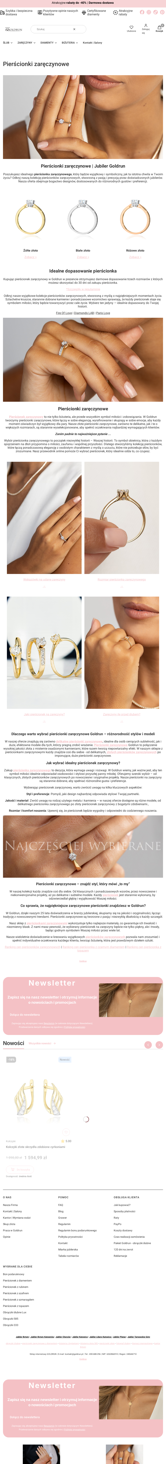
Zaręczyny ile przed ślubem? (121, 714)
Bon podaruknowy (13, 1274)
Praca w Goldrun (12, 1230)
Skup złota (9, 1224)
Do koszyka (20, 1170)
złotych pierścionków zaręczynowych (132, 752)
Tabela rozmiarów (68, 1255)
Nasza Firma (10, 1204)
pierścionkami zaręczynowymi (47, 923)
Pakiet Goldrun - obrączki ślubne (132, 1243)
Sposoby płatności (124, 1211)
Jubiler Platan (119, 1337)
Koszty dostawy (123, 1230)
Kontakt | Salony (12, 1211)
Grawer (62, 1217)
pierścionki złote (107, 1343)
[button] (82, 29)
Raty (116, 1217)
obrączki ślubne (13, 1343)
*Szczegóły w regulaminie (83, 289)
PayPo (117, 1224)
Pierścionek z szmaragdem (18, 1299)
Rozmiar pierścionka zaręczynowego (122, 579)
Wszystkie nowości (42, 1043)
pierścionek (110, 895)
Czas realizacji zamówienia (129, 1236)
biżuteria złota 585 (89, 1343)
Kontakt (63, 1243)
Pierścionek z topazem (16, 1305)
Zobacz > (30, 257)
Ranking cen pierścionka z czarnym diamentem (94, 947)
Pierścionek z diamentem (17, 1280)
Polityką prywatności (74, 1027)
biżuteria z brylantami (69, 1343)
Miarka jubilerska (68, 1249)
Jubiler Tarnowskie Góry (139, 1337)
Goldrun (83, 961)
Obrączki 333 (10, 1325)
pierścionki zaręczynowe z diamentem (39, 1343)
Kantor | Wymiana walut (17, 1217)
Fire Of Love (64, 313)
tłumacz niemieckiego (142, 1343)
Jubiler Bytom (22, 1337)
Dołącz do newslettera (25, 1014)
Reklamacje (120, 1255)
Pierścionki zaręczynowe (111, 745)
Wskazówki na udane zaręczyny (44, 579)
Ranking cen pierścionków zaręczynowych (32, 947)
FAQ (60, 1204)
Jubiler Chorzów (63, 1337)
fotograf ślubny (123, 1343)
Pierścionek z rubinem (15, 1286)
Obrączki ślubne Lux (14, 1312)
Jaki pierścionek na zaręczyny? (44, 714)
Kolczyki (10, 1141)
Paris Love (103, 313)
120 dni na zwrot (123, 1249)
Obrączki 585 (10, 1318)
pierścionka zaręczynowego (32, 770)
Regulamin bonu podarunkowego (77, 1230)
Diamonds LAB (84, 313)
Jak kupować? (122, 1204)
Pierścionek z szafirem (16, 1293)
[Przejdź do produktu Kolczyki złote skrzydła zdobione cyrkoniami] (38, 1096)
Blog (60, 1211)
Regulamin (49, 1023)
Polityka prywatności (70, 1236)
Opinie (6, 1236)
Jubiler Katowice (80, 1337)
